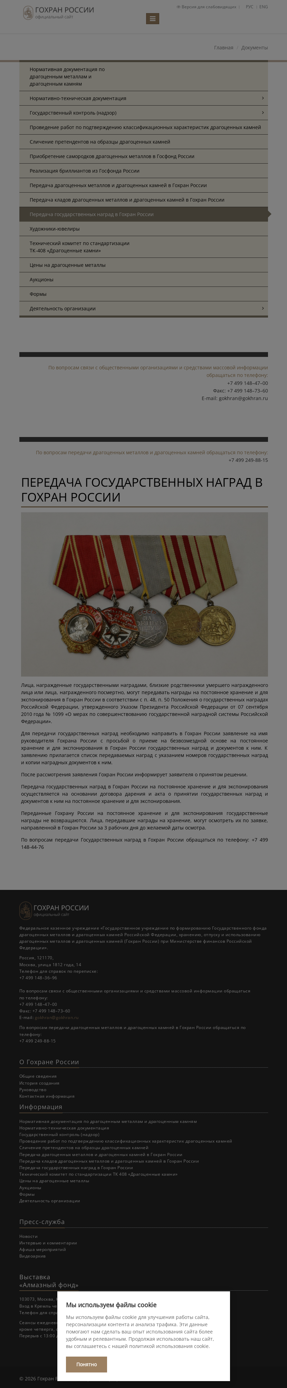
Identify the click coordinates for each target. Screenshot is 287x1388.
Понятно (86, 1364)
